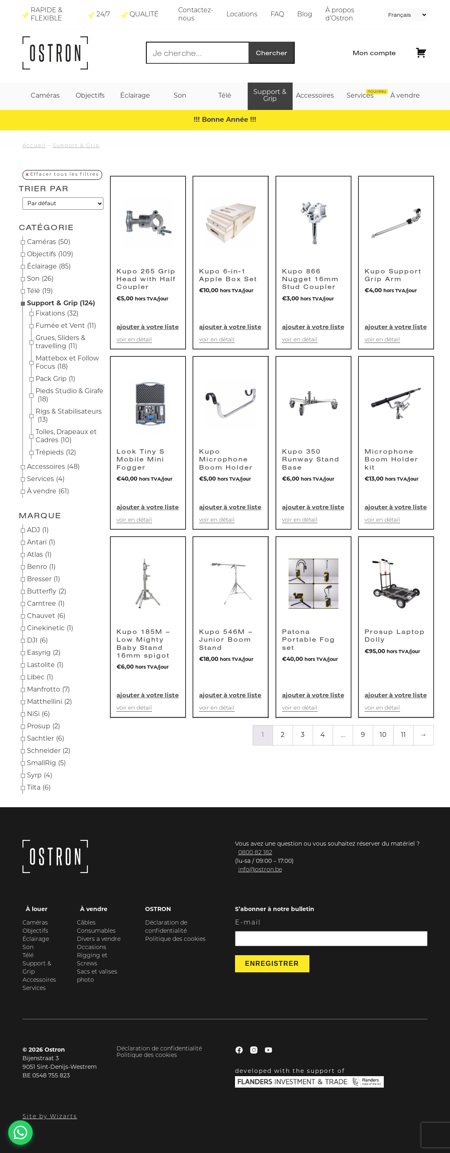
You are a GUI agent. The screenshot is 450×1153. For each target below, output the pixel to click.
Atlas (39, 555)
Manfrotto (48, 690)
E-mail (248, 923)
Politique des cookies (175, 939)
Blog (304, 14)
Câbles (86, 923)
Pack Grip (55, 379)
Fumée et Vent (66, 326)
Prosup (43, 727)
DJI (37, 641)
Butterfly (46, 592)
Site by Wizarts (49, 1117)
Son (40, 279)
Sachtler (45, 739)
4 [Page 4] (322, 735)
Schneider (48, 751)
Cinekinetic (50, 629)
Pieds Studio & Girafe (69, 396)
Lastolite (45, 665)
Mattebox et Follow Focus (67, 363)
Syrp (39, 776)
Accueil (34, 145)
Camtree (46, 604)
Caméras (48, 242)
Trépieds (56, 453)
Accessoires (53, 467)
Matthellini (49, 702)
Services (46, 479)
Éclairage (49, 267)
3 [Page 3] (302, 735)
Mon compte (374, 53)
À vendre (48, 492)
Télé (40, 291)
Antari (41, 543)
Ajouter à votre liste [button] (147, 328)
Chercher (271, 53)
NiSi (38, 714)
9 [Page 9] (363, 735)
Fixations (57, 314)
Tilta (39, 788)
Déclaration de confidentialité (159, 1049)
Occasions (91, 948)
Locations (241, 14)
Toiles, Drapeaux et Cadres (66, 437)
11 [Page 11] (403, 735)
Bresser (43, 579)
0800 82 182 (255, 853)
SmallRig (46, 763)
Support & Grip (76, 145)
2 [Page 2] (282, 735)
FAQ (277, 14)
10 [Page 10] (383, 735)
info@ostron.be (260, 870)
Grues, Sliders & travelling (60, 343)
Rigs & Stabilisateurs (69, 416)
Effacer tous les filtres (64, 174)
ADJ (38, 530)
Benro (41, 567)
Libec (40, 678)
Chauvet (46, 616)
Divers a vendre (99, 939)
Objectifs (50, 255)
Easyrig (43, 653)
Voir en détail (134, 340)
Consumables (96, 931)
